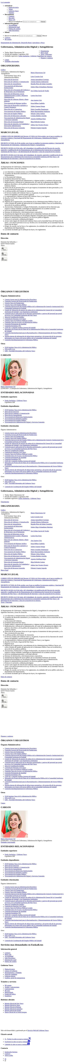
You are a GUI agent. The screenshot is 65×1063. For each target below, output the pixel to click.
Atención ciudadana (11, 974)
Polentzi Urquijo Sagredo (39, 128)
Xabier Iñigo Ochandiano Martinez (42, 87)
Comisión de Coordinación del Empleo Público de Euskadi (23, 487)
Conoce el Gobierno (11, 971)
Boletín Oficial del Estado (13, 1010)
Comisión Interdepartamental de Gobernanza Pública (21, 340)
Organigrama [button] (45, 51)
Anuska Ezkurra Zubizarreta (39, 82)
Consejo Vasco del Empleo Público (16, 305)
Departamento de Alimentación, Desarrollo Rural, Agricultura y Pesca (23, 43)
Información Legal (10, 960)
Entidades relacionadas (8, 842)
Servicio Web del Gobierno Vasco (38, 1030)
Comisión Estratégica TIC (13, 326)
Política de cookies (14, 29)
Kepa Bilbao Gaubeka (38, 103)
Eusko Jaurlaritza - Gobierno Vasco (29, 56)
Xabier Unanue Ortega (38, 106)
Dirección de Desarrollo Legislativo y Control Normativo (16, 106)
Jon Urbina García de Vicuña (40, 91)
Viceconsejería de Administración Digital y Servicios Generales (17, 118)
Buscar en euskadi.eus (15, 21)
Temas (11, 9)
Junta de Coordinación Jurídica (14, 317)
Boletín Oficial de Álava (12, 1005)
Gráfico (3, 70)
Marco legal (4, 570)
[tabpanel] (32, 96)
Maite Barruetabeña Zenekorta (40, 111)
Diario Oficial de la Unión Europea (16, 1012)
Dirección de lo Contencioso (13, 109)
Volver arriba (9, 1055)
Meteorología (9, 992)
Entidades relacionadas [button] (12, 61)
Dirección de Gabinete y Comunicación (16, 82)
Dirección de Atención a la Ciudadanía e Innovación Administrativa (16, 125)
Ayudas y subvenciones (12, 987)
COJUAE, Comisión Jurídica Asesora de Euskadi (20, 327)
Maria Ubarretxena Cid (38, 72)
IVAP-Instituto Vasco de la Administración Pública (20, 347)
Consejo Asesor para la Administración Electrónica (21, 299)
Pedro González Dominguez (39, 109)
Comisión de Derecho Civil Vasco (15, 319)
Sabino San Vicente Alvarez (39, 125)
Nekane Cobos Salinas (38, 113)
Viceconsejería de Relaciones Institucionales (18, 417)
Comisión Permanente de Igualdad (15, 324)
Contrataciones (9, 989)
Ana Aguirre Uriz (36, 100)
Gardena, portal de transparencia (15, 978)
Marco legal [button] (44, 53)
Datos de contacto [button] (46, 56)
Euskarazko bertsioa (11, 1052)
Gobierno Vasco (14, 11)
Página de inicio (14, 7)
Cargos (3, 803)
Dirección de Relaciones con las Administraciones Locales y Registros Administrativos (16, 95)
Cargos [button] (7, 60)
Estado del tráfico (10, 994)
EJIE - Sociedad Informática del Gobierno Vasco (20, 351)
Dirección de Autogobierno (12, 84)
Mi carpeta (8, 39)
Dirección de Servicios (11, 79)
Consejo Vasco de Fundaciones (14, 303)
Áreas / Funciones (6, 602)
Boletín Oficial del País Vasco (14, 1003)
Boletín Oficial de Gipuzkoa (13, 1009)
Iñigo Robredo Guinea (38, 122)
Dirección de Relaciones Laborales (15, 116)
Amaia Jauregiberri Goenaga (40, 79)
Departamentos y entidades (13, 972)
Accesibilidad (13, 25)
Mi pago (7, 990)
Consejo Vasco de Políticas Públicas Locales (18, 320)
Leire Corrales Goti (37, 76)
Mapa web (12, 20)
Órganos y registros (7, 736)
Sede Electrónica (14, 30)
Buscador (11, 18)
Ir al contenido (5, 2)
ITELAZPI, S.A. (10, 349)
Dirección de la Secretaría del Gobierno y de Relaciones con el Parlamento (17, 90)
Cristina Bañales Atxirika (39, 116)
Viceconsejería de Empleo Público (15, 111)
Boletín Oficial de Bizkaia (13, 1007)
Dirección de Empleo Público (13, 113)
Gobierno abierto (10, 976)
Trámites (11, 13)
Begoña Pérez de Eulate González (41, 84)
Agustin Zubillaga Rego (38, 119)
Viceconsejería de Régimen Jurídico (15, 103)
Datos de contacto (6, 677)
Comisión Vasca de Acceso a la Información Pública (21, 322)
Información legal (14, 27)
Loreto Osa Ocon (36, 95)
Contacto (11, 16)
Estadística (8, 996)
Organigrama (5, 502)
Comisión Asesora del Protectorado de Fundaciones (21, 301)
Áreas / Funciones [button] (46, 54)
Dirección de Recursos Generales (14, 128)
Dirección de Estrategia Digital (14, 122)
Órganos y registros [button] (47, 58)
